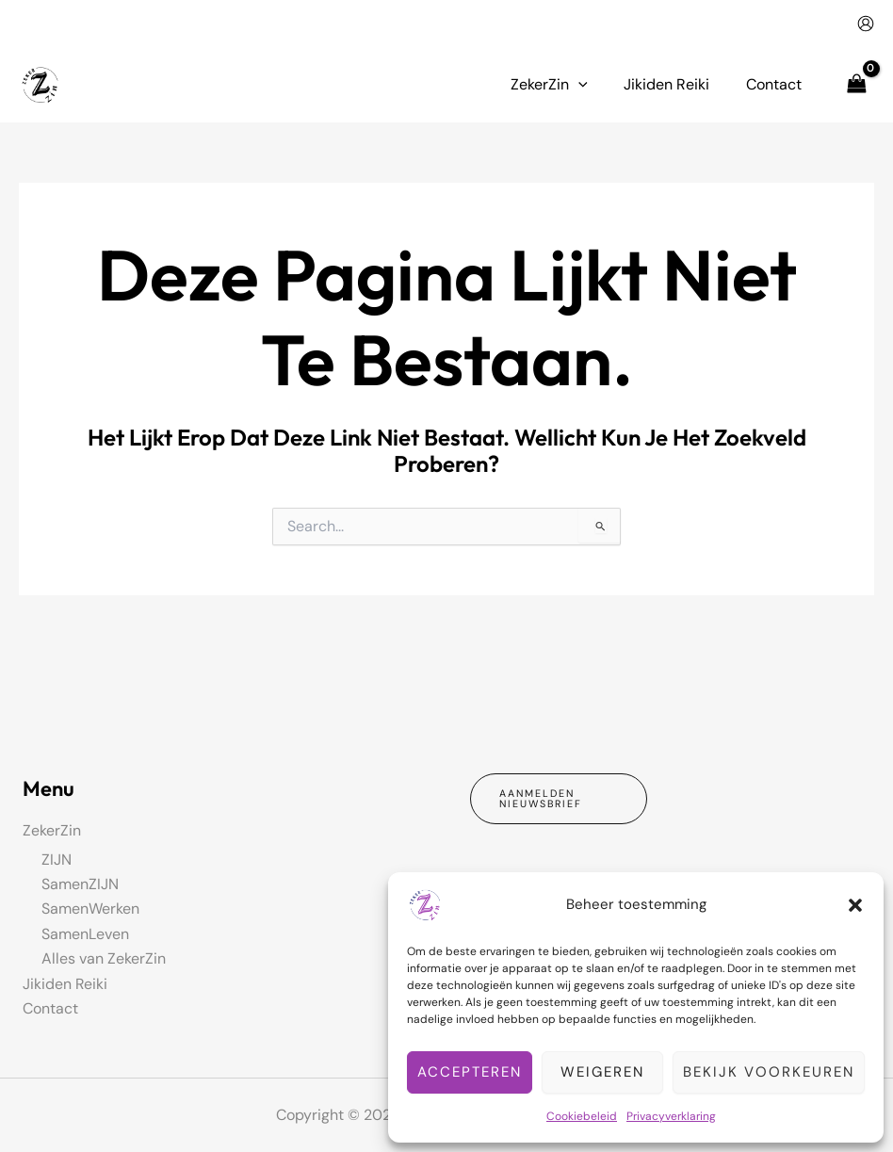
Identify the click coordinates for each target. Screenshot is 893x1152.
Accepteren (469, 1072)
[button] (855, 905)
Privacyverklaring (671, 1116)
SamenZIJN (80, 884)
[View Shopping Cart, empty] (856, 84)
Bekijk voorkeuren (768, 1072)
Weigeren (602, 1072)
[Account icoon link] (865, 23)
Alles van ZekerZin (103, 958)
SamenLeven (85, 933)
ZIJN (56, 858)
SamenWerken (90, 908)
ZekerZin (52, 830)
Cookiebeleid (581, 1116)
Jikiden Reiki (65, 983)
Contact (50, 1008)
